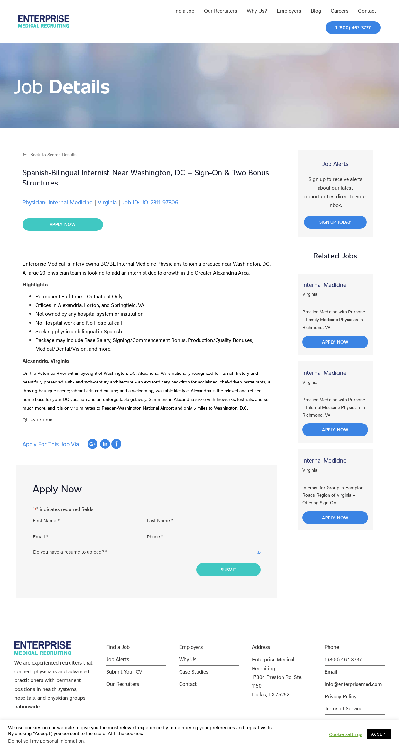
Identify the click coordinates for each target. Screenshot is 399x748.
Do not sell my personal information (46, 740)
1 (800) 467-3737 (343, 659)
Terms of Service (343, 708)
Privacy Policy (341, 696)
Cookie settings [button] (345, 734)
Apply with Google (92, 443)
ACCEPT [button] (379, 734)
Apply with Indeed (116, 443)
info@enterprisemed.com (353, 684)
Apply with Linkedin (105, 443)
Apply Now (335, 342)
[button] (50, 154)
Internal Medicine (324, 285)
